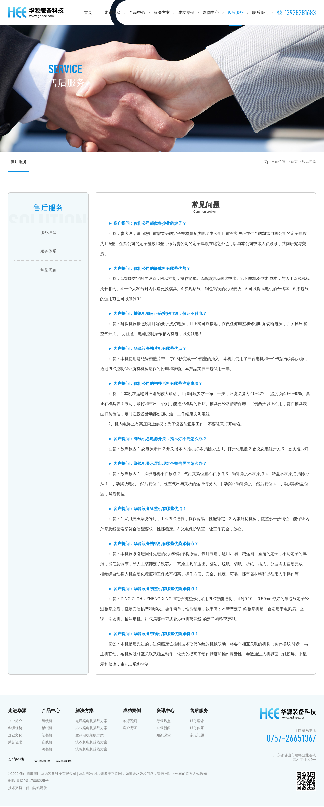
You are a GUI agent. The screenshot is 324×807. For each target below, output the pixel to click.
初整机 (47, 736)
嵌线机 (47, 743)
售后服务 (235, 12)
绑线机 (47, 721)
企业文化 (15, 736)
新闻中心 (211, 12)
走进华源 (113, 12)
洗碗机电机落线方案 (91, 750)
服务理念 (48, 233)
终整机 (47, 750)
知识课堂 (163, 736)
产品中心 (137, 12)
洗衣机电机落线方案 (91, 743)
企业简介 (15, 721)
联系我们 (260, 12)
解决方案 (162, 12)
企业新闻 (163, 728)
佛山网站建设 (36, 788)
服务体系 (48, 252)
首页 (88, 12)
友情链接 (42, 763)
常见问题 (48, 270)
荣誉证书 (15, 743)
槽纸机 (47, 728)
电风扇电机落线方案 (91, 721)
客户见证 (130, 728)
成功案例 (186, 12)
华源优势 (15, 728)
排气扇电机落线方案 (91, 728)
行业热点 (163, 721)
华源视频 (130, 721)
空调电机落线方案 (89, 736)
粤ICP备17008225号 (32, 781)
